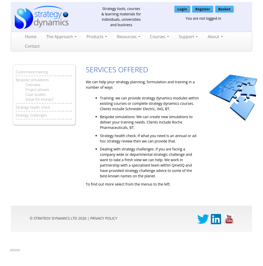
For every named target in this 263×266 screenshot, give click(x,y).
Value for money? (39, 99)
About (215, 36)
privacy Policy (103, 218)
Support (188, 36)
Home (30, 36)
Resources (128, 36)
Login (182, 9)
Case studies (35, 94)
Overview (32, 84)
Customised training (32, 71)
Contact (32, 46)
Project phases (37, 89)
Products (96, 36)
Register (202, 9)
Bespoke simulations (32, 79)
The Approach (61, 36)
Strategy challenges (31, 115)
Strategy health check (33, 107)
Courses (159, 36)
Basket (224, 9)
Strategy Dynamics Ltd (55, 218)
